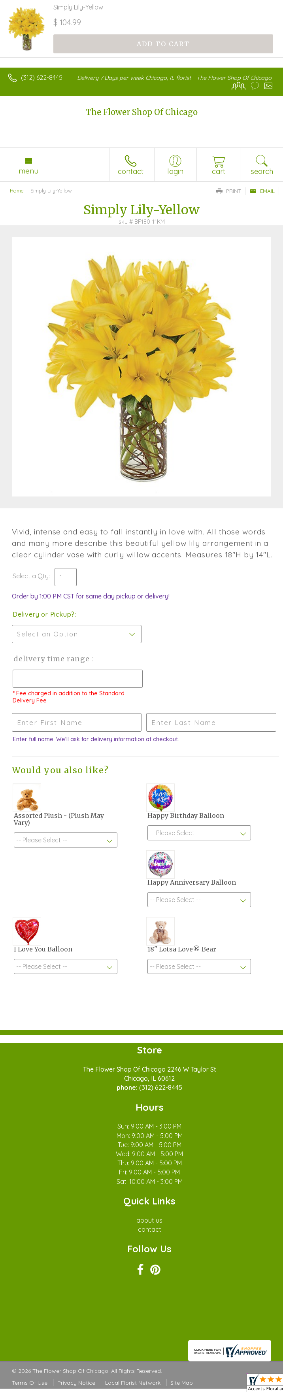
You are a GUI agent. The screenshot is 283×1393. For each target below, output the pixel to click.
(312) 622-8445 (41, 77)
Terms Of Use (29, 1382)
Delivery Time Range (52, 658)
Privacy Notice (76, 1382)
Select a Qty (31, 576)
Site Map (181, 1382)
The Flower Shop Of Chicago (142, 112)
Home (17, 190)
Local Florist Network (132, 1382)
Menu (28, 171)
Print (228, 190)
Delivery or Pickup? (44, 614)
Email (262, 190)
